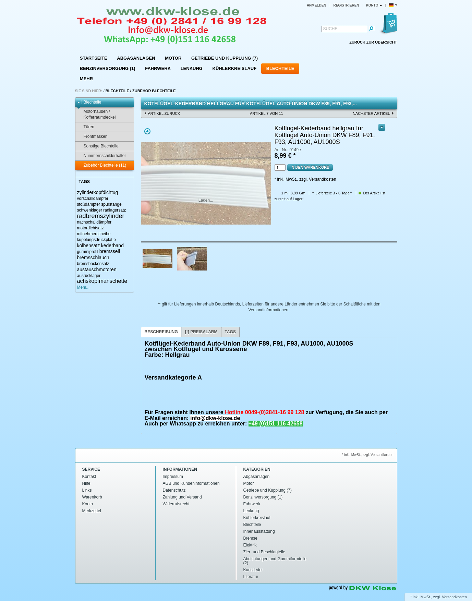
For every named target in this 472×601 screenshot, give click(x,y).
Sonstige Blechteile (98, 146)
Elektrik (250, 545)
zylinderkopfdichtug (97, 192)
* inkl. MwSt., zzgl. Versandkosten (305, 179)
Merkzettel (91, 510)
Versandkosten (454, 597)
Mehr (86, 78)
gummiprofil (87, 251)
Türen (85, 127)
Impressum (173, 476)
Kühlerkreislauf (235, 68)
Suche (330, 28)
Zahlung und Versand (182, 497)
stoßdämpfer (88, 204)
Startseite (93, 58)
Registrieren (346, 5)
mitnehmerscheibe (94, 233)
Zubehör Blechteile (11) (101, 165)
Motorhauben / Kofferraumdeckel (96, 114)
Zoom (147, 131)
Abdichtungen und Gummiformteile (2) (275, 560)
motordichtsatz (90, 228)
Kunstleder (253, 569)
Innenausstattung (259, 531)
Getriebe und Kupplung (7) (224, 58)
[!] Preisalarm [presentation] (201, 331)
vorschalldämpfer (92, 198)
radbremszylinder (100, 216)
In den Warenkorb (310, 167)
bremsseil (109, 251)
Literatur (250, 576)
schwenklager (89, 210)
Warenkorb (92, 497)
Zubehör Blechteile (154, 91)
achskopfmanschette (102, 281)
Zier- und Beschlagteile (264, 552)
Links (87, 490)
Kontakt (89, 476)
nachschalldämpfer (94, 222)
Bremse (250, 538)
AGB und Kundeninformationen (191, 483)
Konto (87, 504)
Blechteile (280, 68)
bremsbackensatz (93, 263)
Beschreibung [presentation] (161, 331)
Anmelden (316, 5)
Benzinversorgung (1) (107, 68)
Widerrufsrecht (176, 504)
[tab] (161, 332)
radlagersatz (114, 210)
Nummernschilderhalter (101, 155)
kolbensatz (88, 245)
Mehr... (83, 287)
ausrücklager (89, 275)
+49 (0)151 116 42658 (276, 423)
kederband (112, 245)
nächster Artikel (371, 113)
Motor (173, 58)
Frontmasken (92, 136)
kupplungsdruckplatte (96, 239)
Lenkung (192, 68)
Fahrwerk (158, 68)
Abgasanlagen (136, 58)
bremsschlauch (93, 257)
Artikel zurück (164, 113)
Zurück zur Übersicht (373, 42)
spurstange (111, 204)
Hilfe (86, 483)
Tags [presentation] (230, 331)
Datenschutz (174, 490)
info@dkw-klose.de (215, 418)
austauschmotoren (97, 269)
